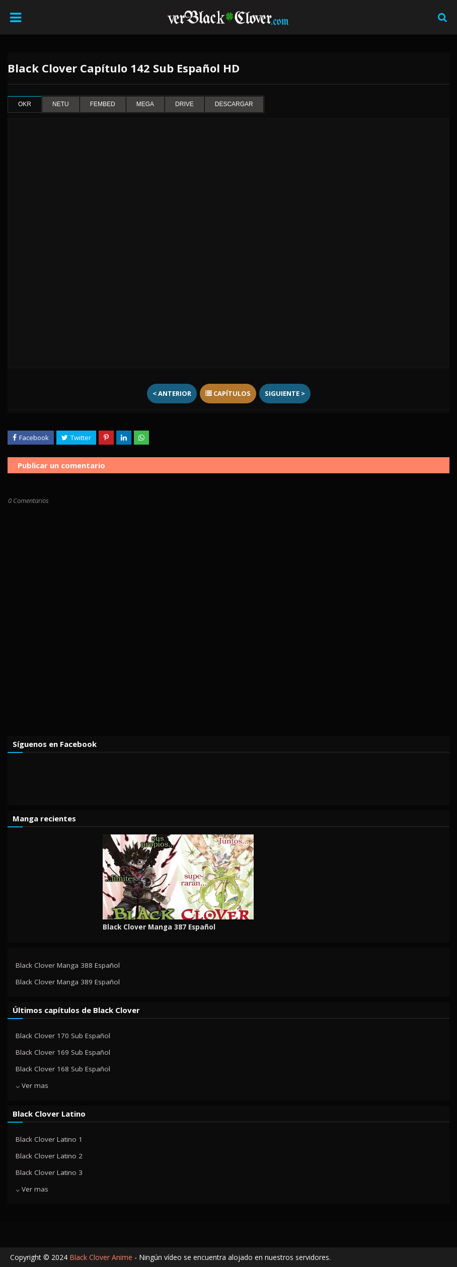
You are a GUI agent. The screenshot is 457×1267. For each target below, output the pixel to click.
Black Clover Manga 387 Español (159, 927)
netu (60, 104)
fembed (102, 104)
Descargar (234, 104)
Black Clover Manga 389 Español (68, 981)
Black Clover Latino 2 (49, 1155)
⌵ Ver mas (32, 1085)
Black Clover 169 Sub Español (63, 1052)
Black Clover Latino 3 (49, 1172)
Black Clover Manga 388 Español (68, 965)
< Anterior (172, 393)
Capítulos (228, 393)
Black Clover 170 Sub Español (63, 1035)
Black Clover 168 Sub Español (63, 1068)
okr (24, 104)
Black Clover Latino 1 (49, 1139)
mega (145, 104)
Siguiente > (285, 393)
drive (184, 104)
